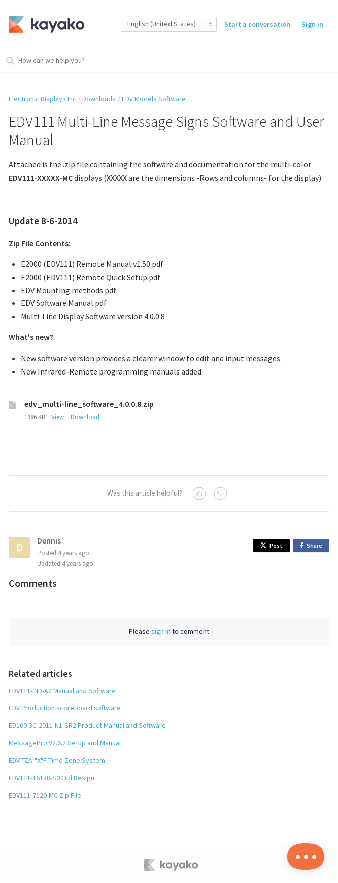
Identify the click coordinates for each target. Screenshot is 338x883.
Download (85, 417)
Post (271, 545)
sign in (161, 631)
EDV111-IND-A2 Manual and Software (62, 690)
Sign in (312, 24)
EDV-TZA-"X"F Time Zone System (57, 760)
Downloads (99, 99)
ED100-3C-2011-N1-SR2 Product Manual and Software (87, 725)
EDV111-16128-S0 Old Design (51, 778)
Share (313, 545)
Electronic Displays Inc (42, 99)
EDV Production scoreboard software (65, 707)
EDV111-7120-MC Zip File (45, 795)
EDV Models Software (154, 99)
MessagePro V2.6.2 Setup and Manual (65, 743)
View (57, 417)
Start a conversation (257, 24)
